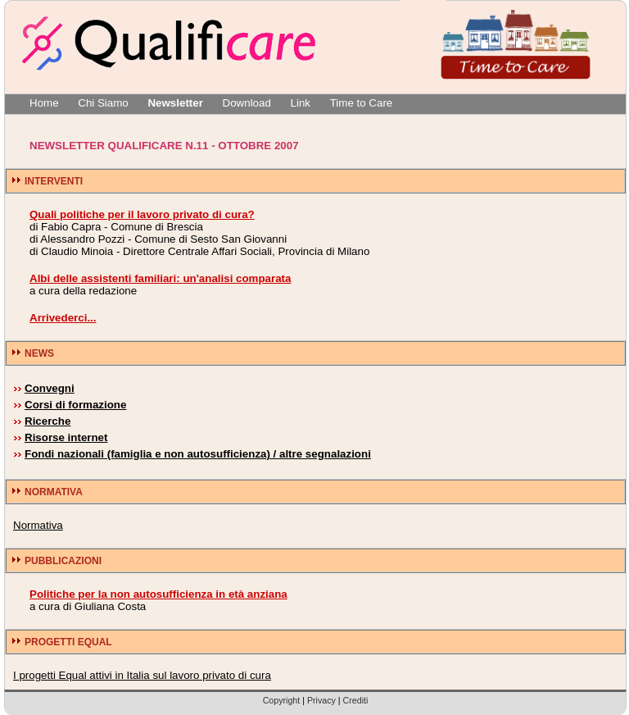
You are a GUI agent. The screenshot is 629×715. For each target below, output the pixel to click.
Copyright (282, 700)
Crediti (356, 700)
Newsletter (174, 103)
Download (247, 103)
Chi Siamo (103, 103)
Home (44, 103)
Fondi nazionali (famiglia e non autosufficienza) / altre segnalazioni (198, 454)
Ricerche (47, 421)
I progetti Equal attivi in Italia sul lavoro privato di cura (142, 675)
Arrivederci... (63, 318)
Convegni (50, 388)
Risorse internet (66, 437)
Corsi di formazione (75, 404)
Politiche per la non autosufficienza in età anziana (158, 594)
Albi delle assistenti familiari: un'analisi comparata (160, 278)
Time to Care (361, 103)
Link (300, 103)
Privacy (321, 700)
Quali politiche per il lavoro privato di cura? (142, 214)
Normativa (38, 525)
